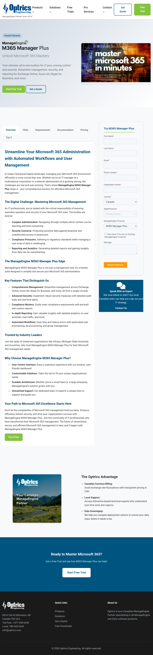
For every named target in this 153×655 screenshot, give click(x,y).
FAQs (25, 130)
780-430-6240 (16, 626)
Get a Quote (36, 89)
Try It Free (13, 437)
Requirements (42, 130)
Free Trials (70, 9)
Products (37, 9)
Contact (107, 9)
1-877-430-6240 (20, 622)
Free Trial (142, 9)
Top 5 (9, 137)
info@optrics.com (11, 630)
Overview (11, 130)
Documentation (65, 130)
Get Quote (123, 9)
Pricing (84, 130)
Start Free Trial (14, 89)
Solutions (55, 9)
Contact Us (121, 308)
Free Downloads (63, 626)
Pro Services (89, 9)
